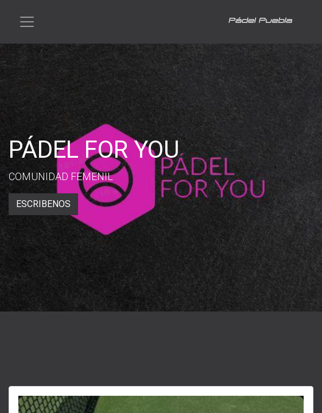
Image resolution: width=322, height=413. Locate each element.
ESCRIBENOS (43, 203)
